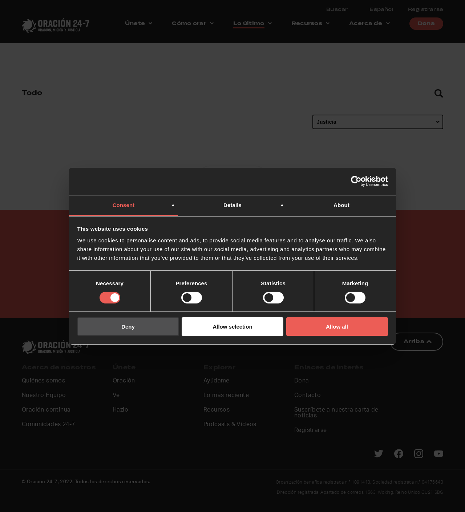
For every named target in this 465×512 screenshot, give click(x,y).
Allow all (337, 327)
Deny (128, 327)
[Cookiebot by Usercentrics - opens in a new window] (356, 181)
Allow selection (232, 327)
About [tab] (341, 205)
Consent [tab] (124, 205)
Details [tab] (232, 205)
